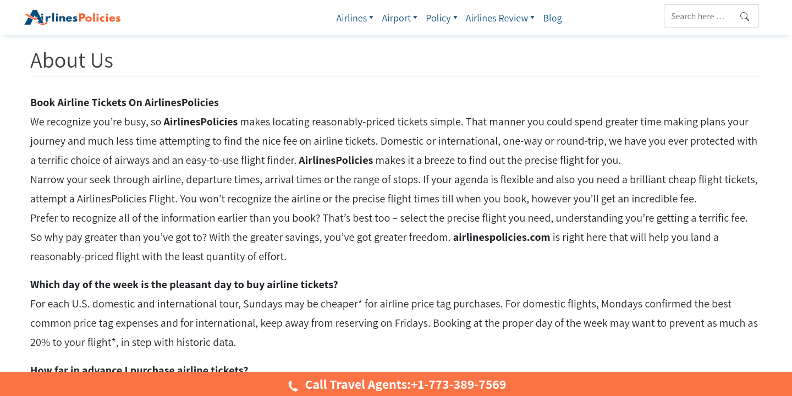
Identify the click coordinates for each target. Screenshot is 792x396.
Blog (552, 18)
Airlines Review (502, 17)
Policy (443, 17)
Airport (401, 17)
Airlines (356, 17)
